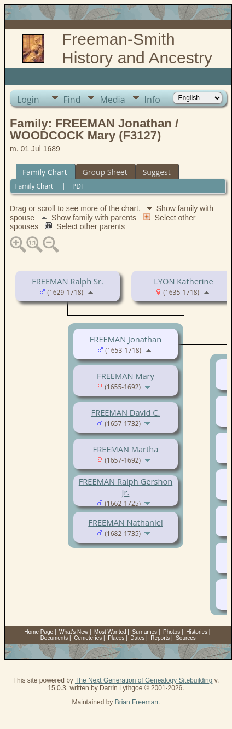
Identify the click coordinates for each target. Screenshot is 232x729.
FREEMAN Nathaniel (125, 522)
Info (152, 100)
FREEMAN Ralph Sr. (67, 281)
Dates (137, 638)
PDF (78, 186)
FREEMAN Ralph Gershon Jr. (126, 487)
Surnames (145, 632)
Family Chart (44, 172)
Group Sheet (105, 172)
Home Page (38, 632)
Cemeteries (88, 638)
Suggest (157, 172)
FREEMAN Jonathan (125, 339)
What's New (73, 632)
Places (116, 638)
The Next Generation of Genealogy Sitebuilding (144, 680)
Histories (196, 632)
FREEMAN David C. (125, 412)
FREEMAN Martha (126, 449)
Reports (160, 638)
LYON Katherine (183, 281)
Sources (186, 638)
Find (72, 100)
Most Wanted (110, 632)
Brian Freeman (136, 702)
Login (28, 100)
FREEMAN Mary (125, 375)
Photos (171, 632)
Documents (54, 638)
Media (112, 100)
